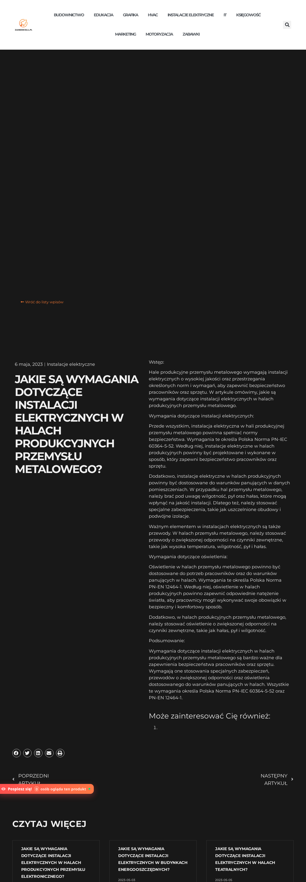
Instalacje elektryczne (191, 15)
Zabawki (191, 34)
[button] (287, 25)
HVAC (153, 15)
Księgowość (248, 15)
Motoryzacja (159, 34)
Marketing (125, 34)
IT (225, 15)
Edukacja (103, 15)
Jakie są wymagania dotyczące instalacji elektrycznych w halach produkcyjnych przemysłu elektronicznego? (53, 862)
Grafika (130, 15)
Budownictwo (69, 15)
